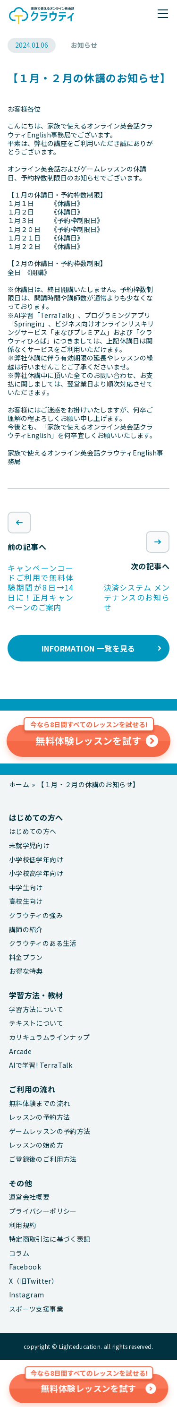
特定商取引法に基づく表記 (50, 1239)
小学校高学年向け (36, 873)
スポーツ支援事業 (36, 1308)
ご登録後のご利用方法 (43, 1159)
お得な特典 (26, 971)
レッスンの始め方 (36, 1145)
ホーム (19, 784)
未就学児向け (29, 845)
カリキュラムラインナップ (49, 1037)
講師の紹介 (26, 929)
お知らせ (84, 45)
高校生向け (26, 901)
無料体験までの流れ (39, 1103)
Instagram (26, 1294)
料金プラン (26, 957)
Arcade (20, 1051)
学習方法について (36, 1009)
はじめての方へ (33, 831)
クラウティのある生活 (42, 943)
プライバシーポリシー (43, 1211)
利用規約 (22, 1225)
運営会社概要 (29, 1197)
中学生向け (26, 887)
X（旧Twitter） (33, 1281)
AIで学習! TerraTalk (40, 1065)
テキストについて (36, 1023)
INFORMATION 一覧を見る (88, 648)
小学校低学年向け (36, 859)
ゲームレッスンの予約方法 (50, 1131)
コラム (19, 1253)
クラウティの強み (36, 915)
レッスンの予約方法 (39, 1117)
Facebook (25, 1266)
